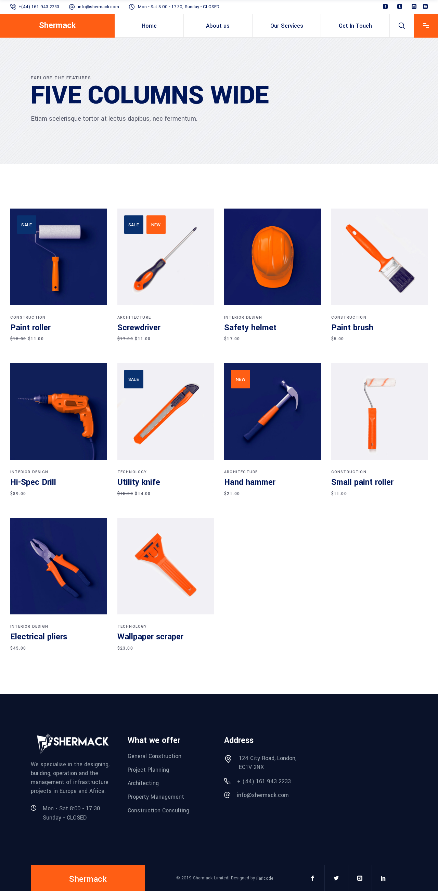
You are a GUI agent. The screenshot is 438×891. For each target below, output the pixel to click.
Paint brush (352, 327)
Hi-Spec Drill (33, 482)
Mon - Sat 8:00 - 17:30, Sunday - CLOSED (178, 7)
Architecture (134, 317)
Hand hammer (249, 482)
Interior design (243, 317)
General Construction (154, 756)
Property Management (156, 797)
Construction (28, 317)
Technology (132, 472)
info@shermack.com (98, 7)
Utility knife (138, 482)
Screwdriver (138, 327)
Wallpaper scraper (150, 636)
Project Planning (148, 769)
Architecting (143, 783)
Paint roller (30, 327)
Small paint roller (362, 482)
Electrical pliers (38, 636)
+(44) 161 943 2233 (38, 7)
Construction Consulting (158, 810)
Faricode (264, 878)
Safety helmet (250, 327)
